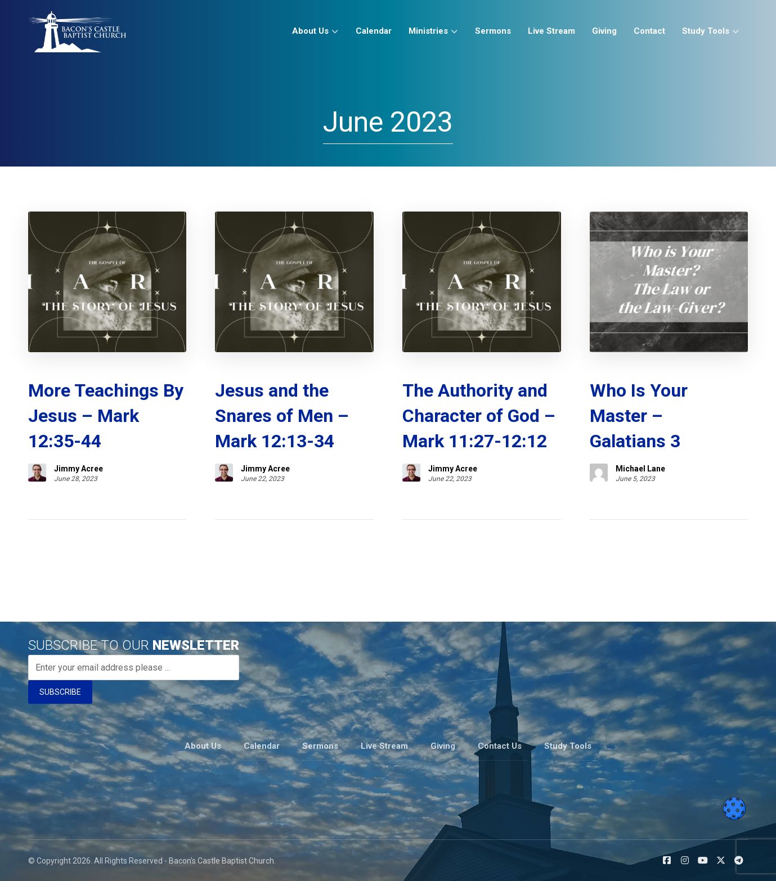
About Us (203, 746)
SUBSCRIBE (60, 691)
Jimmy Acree (78, 468)
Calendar (262, 746)
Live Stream (384, 746)
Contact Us (500, 746)
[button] (667, 860)
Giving (442, 746)
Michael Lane (640, 468)
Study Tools (567, 746)
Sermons (320, 746)
